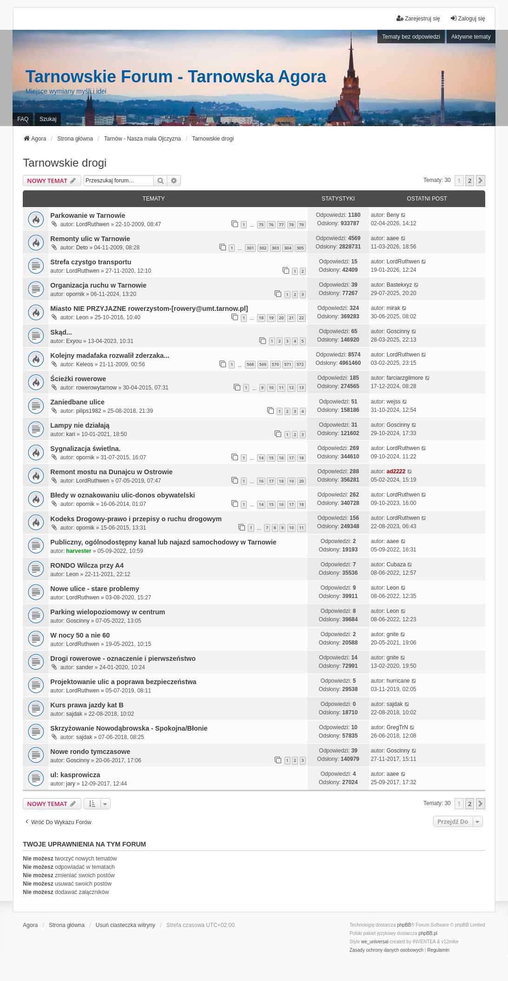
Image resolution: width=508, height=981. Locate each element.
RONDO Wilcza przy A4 (87, 565)
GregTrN (397, 727)
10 (271, 387)
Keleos (84, 364)
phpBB (404, 924)
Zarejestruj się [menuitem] (418, 18)
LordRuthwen (92, 224)
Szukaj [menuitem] (48, 119)
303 (275, 248)
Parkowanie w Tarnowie (87, 215)
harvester (78, 551)
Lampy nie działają (79, 425)
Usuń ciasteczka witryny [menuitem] (125, 925)
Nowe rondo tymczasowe (90, 751)
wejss (394, 401)
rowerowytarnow (96, 387)
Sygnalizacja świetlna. (85, 448)
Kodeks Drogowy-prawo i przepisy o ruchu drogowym (136, 519)
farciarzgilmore (405, 378)
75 (261, 225)
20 (281, 318)
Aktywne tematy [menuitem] (471, 37)
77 (281, 225)
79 (301, 225)
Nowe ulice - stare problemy (94, 588)
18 (261, 318)
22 (301, 318)
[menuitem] (386, 950)
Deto (82, 247)
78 (291, 225)
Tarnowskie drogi (64, 162)
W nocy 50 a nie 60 (80, 635)
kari (70, 434)
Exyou (73, 341)
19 (271, 318)
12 (291, 387)
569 (262, 364)
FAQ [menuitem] (22, 119)
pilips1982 (88, 411)
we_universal (374, 941)
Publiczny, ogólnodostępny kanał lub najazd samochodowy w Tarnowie (163, 542)
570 (275, 364)
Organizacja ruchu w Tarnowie (98, 285)
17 (291, 458)
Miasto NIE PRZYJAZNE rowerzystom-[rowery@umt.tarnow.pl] (149, 308)
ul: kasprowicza (75, 775)
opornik (75, 294)
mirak (393, 308)
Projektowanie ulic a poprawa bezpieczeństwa (123, 681)
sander (84, 667)
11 (281, 387)
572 (300, 364)
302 (262, 248)
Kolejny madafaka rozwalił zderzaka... (109, 355)
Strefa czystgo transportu (90, 262)
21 (291, 318)
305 (300, 248)
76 (271, 225)
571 (287, 364)
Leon (82, 317)
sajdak (74, 714)
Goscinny (398, 331)
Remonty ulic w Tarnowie (90, 238)
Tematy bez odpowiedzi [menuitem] (411, 37)
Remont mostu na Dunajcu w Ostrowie (111, 472)
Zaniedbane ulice (77, 402)
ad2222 (396, 471)
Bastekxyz (399, 285)
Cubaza (396, 564)
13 (301, 387)
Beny (393, 215)
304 (287, 248)
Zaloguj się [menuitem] (467, 18)
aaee (393, 238)
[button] (480, 180)
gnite (393, 634)
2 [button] (469, 180)
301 (250, 248)
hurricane (398, 681)
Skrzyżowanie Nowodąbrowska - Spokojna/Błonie (128, 728)
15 (271, 458)
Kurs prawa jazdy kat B (87, 705)
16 (281, 458)
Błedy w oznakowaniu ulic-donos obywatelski (122, 495)
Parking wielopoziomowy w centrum (107, 612)
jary (70, 783)
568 (250, 364)
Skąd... (61, 332)
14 (261, 458)
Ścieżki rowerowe (78, 379)
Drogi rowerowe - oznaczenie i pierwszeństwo (123, 658)
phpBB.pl (428, 933)
